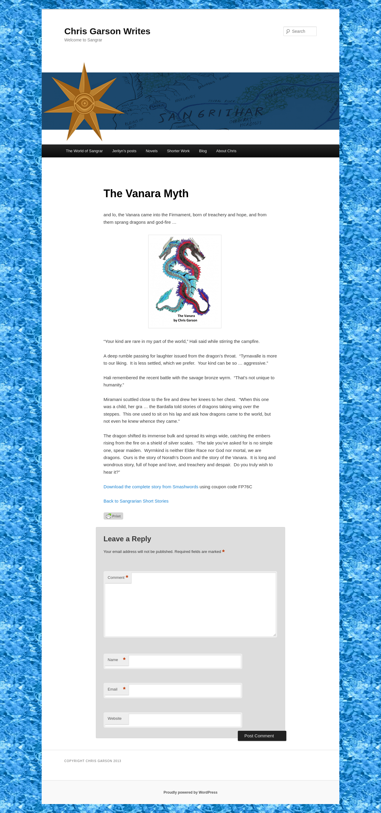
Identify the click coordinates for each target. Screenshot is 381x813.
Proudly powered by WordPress (190, 792)
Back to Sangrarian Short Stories (136, 500)
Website (115, 718)
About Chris (226, 151)
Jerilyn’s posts (124, 151)
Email (117, 689)
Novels (152, 151)
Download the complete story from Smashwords (152, 486)
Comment (118, 577)
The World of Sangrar (84, 151)
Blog (203, 151)
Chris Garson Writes (107, 31)
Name (117, 660)
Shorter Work (178, 151)
